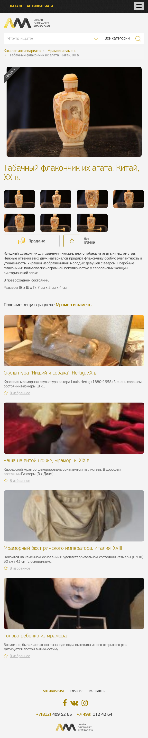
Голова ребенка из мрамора (35, 635)
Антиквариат (54, 691)
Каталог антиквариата (31, 6)
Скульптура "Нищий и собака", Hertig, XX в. (50, 372)
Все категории (117, 38)
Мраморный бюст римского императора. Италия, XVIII (63, 548)
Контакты (97, 691)
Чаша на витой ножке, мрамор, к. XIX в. (47, 460)
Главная (76, 691)
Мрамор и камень (73, 304)
